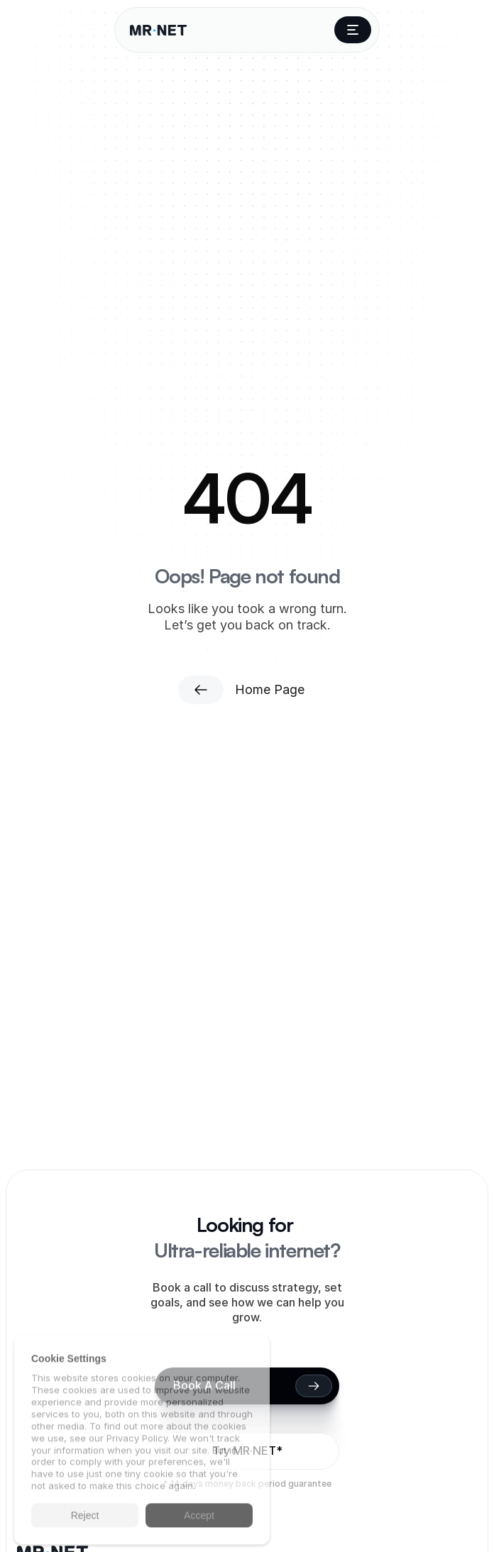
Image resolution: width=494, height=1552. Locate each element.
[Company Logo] (158, 30)
